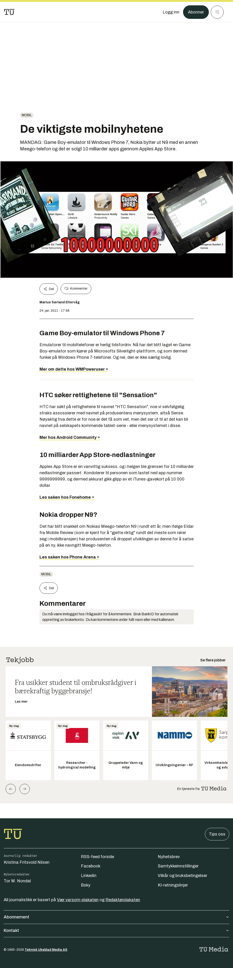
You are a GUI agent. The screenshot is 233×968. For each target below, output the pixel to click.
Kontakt (116, 930)
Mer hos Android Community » (69, 437)
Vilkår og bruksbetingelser (182, 875)
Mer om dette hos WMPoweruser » (73, 369)
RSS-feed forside (97, 856)
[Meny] (217, 12)
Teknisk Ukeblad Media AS (46, 949)
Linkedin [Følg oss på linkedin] (88, 875)
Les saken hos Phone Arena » (69, 557)
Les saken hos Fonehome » (66, 497)
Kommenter (76, 289)
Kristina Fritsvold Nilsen (26, 862)
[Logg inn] (171, 12)
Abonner (196, 12)
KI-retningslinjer (173, 885)
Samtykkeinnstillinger (178, 866)
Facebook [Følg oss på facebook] (90, 866)
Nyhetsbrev (169, 856)
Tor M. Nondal (17, 881)
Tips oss (217, 834)
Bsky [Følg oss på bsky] (85, 885)
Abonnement (116, 917)
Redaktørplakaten (122, 899)
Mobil (27, 115)
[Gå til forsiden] (9, 12)
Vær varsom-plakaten (77, 899)
